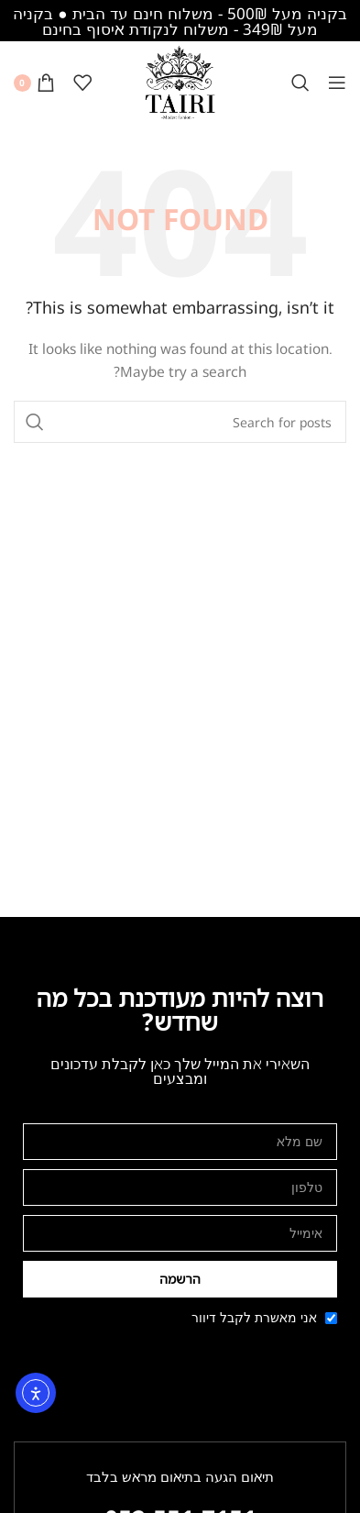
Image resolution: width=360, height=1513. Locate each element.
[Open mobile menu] (337, 82)
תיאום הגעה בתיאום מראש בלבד (180, 1476)
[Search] (300, 82)
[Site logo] (180, 81)
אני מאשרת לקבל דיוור (254, 1317)
